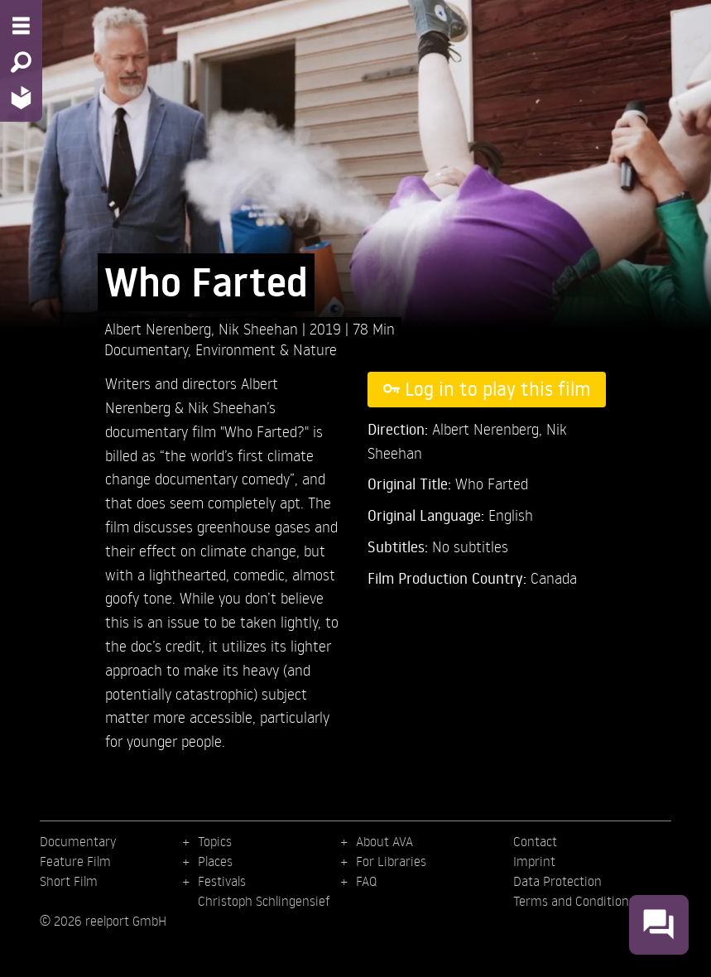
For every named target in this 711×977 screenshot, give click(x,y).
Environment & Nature (266, 349)
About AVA (384, 841)
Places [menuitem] (215, 861)
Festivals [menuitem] (222, 881)
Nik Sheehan (260, 328)
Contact (535, 841)
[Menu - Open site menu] (21, 25)
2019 (327, 328)
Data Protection (557, 881)
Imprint (534, 861)
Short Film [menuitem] (69, 881)
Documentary (146, 349)
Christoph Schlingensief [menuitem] (264, 901)
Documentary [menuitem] (78, 841)
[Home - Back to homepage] (21, 97)
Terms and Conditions (574, 901)
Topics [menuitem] (215, 841)
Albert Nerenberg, (161, 328)
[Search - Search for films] (21, 62)
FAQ (366, 881)
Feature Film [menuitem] (75, 861)
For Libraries (391, 861)
